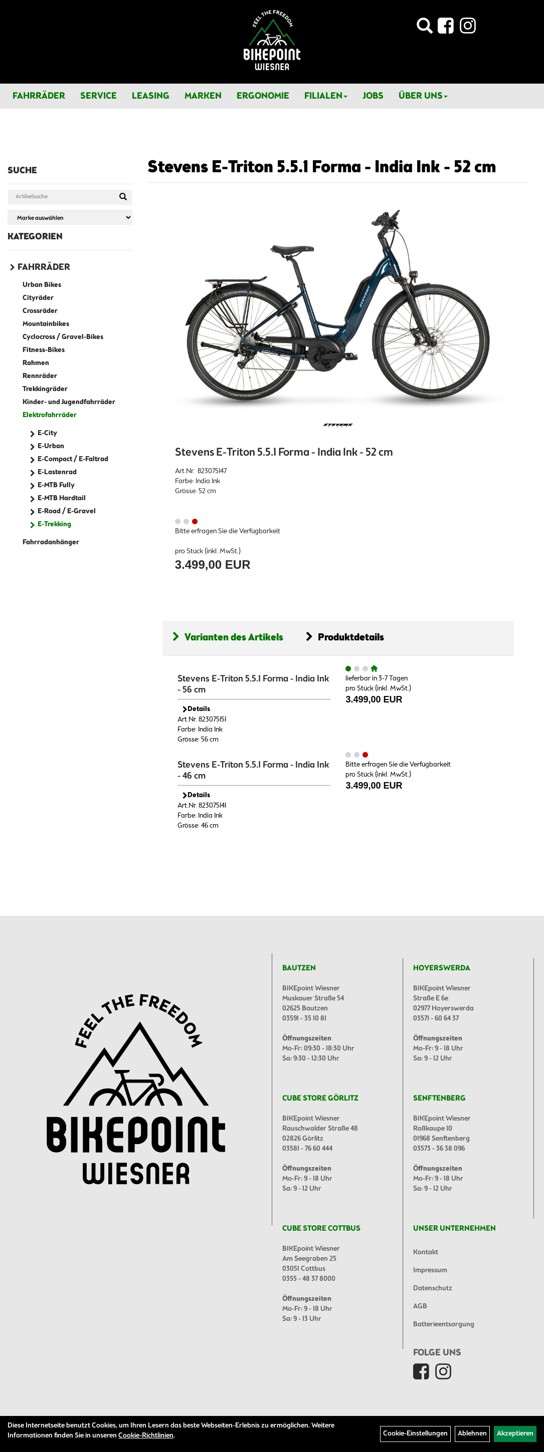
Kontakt (425, 1252)
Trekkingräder (45, 389)
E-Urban (51, 446)
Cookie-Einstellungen (415, 1433)
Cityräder (38, 298)
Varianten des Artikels (227, 637)
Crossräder (40, 311)
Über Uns (423, 96)
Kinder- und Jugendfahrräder (69, 402)
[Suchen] (123, 197)
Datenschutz (432, 1288)
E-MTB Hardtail (62, 498)
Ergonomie (263, 96)
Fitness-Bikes (44, 350)
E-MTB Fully (56, 485)
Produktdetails (345, 637)
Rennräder (40, 376)
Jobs (373, 96)
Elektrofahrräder (50, 415)
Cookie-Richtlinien (145, 1435)
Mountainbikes (46, 324)
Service (98, 96)
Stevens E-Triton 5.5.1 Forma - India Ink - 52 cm (321, 167)
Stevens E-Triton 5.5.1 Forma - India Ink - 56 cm (253, 684)
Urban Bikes (42, 285)
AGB (420, 1306)
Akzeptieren (515, 1433)
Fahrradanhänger (51, 542)
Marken (203, 96)
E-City (47, 433)
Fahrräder (39, 96)
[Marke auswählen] (70, 217)
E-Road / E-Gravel (67, 511)
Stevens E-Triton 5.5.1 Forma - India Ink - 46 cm (253, 770)
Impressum (430, 1270)
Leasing (150, 96)
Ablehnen (472, 1433)
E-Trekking (54, 524)
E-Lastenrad (57, 472)
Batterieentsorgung (443, 1324)
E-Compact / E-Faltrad (73, 459)
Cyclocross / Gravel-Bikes (63, 337)
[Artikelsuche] (425, 29)
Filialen (325, 96)
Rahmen (36, 363)
